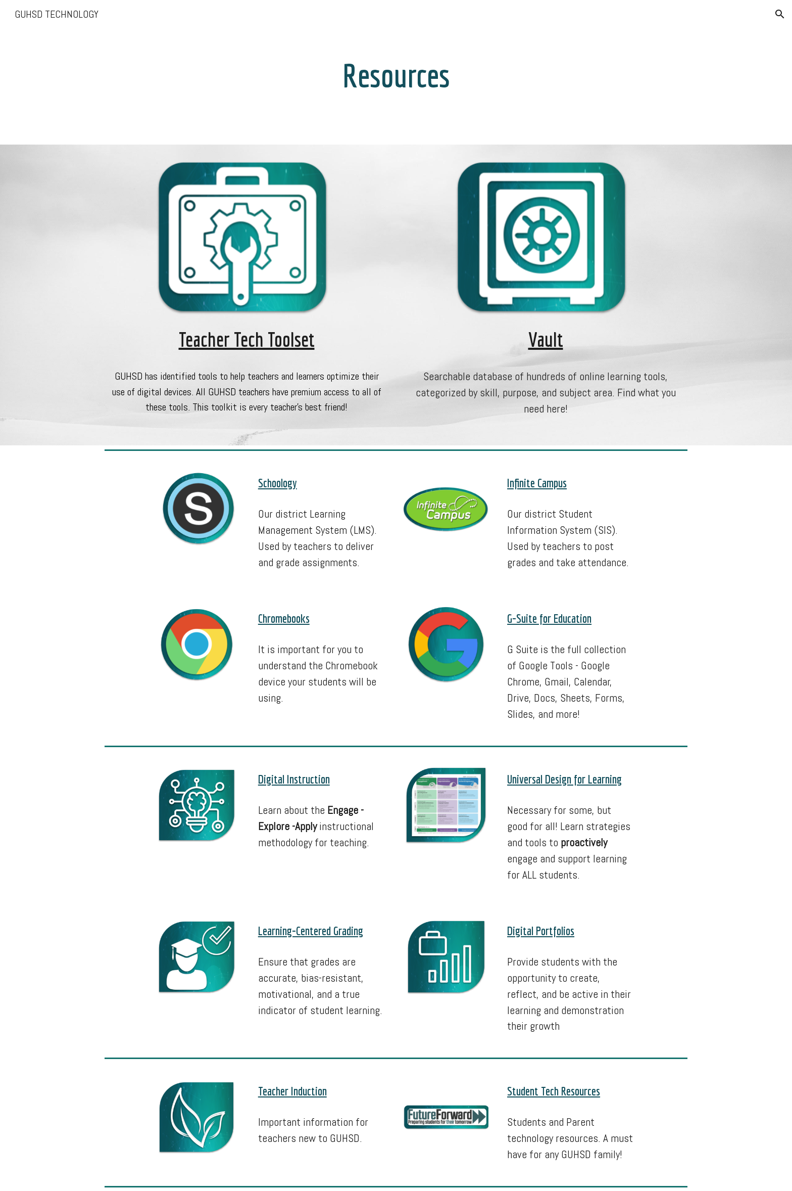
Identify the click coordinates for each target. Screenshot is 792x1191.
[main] (396, 72)
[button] (780, 14)
